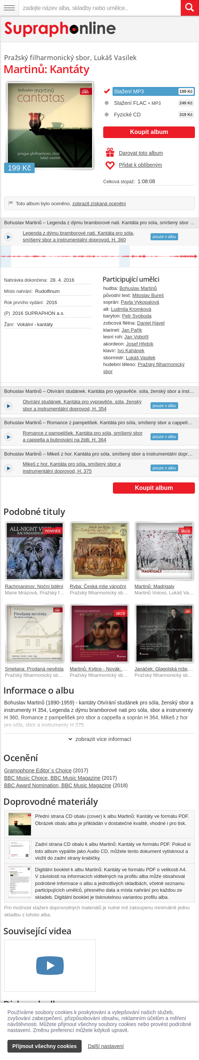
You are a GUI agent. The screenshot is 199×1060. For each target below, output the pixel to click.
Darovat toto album (134, 153)
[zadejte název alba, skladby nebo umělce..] (100, 8)
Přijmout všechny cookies (44, 1046)
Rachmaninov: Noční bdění (34, 586)
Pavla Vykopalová (140, 302)
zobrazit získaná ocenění (99, 203)
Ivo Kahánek (130, 350)
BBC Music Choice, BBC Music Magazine (52, 778)
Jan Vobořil (136, 337)
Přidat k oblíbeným (133, 165)
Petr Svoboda (137, 316)
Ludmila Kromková (131, 309)
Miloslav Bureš (148, 295)
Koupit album (149, 132)
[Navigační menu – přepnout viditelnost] (9, 8)
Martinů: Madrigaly (154, 586)
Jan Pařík (131, 330)
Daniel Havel (151, 323)
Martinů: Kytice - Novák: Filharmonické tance (118, 669)
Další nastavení (106, 1046)
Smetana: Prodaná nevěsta (34, 669)
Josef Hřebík (139, 344)
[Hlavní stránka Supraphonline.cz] (60, 29)
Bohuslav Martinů (138, 288)
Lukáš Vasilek (140, 357)
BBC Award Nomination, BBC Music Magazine (57, 785)
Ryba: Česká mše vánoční (98, 586)
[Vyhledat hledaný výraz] (189, 8)
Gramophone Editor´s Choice (38, 770)
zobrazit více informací (99, 739)
